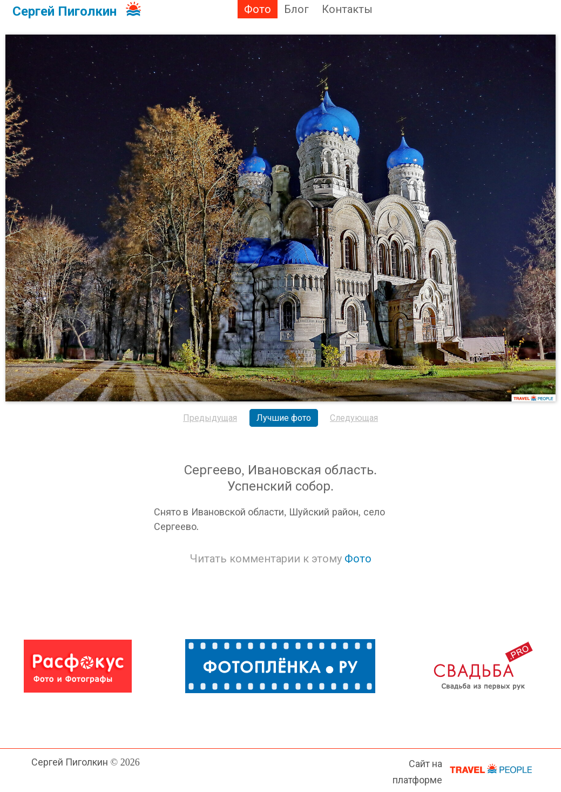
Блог (296, 9)
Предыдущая (210, 417)
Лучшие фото (283, 417)
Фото (257, 9)
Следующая (354, 417)
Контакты (347, 9)
